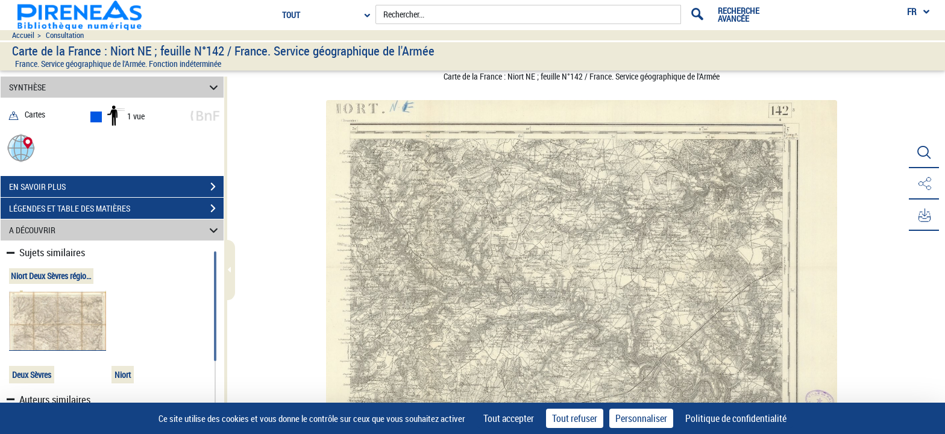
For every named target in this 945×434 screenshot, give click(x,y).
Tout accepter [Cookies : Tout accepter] (508, 418)
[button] (21, 147)
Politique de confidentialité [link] (735, 418)
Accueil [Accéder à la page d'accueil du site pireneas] (23, 35)
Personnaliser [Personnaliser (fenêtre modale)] (641, 418)
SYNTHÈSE (115, 87)
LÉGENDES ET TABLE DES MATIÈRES (116, 208)
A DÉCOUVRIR (115, 230)
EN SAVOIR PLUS (116, 186)
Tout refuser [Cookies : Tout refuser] (574, 418)
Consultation (65, 35)
